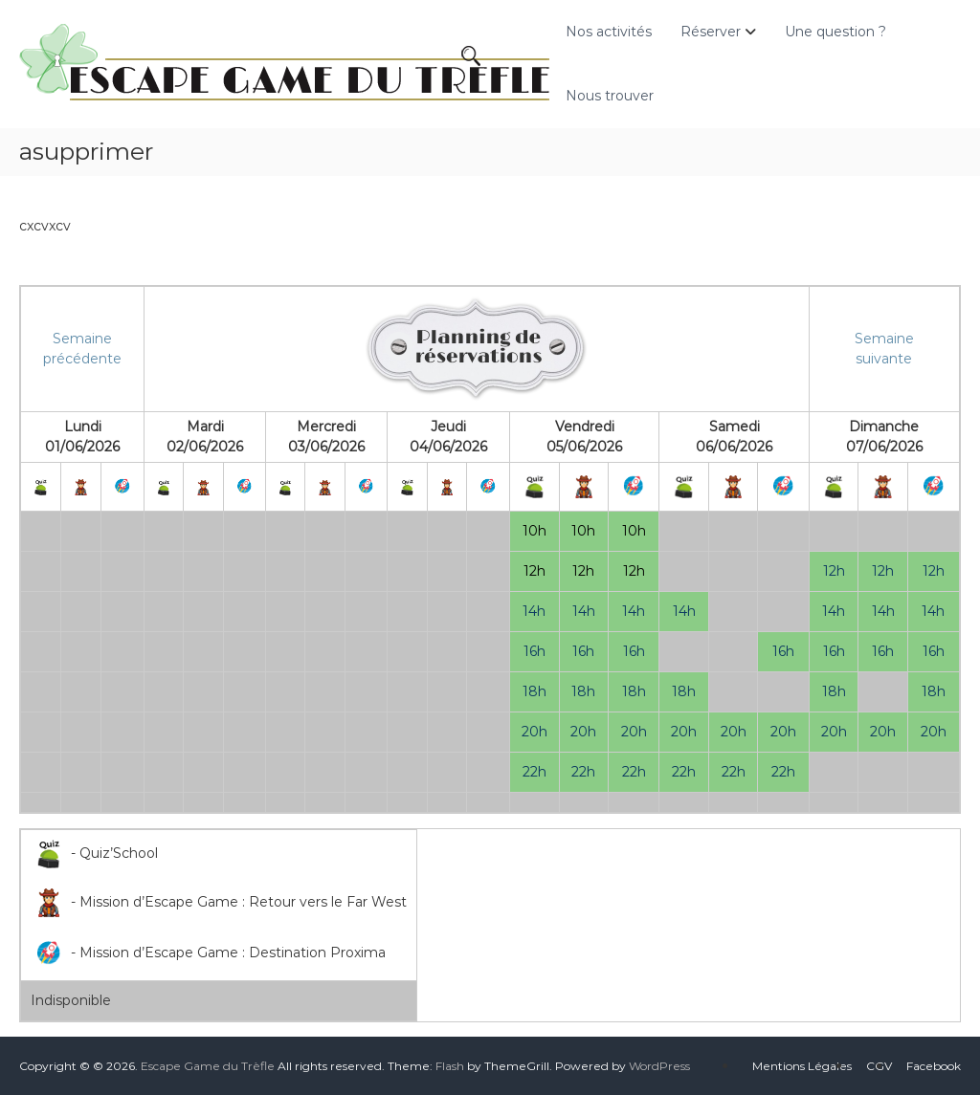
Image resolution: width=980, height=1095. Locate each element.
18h (534, 691)
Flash (449, 1066)
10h (534, 530)
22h (534, 771)
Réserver (710, 31)
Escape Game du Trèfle (208, 1066)
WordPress (659, 1066)
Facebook (933, 1066)
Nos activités (609, 31)
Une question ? (835, 31)
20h (534, 731)
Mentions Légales (802, 1066)
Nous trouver (610, 95)
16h (534, 651)
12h (534, 571)
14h (534, 611)
